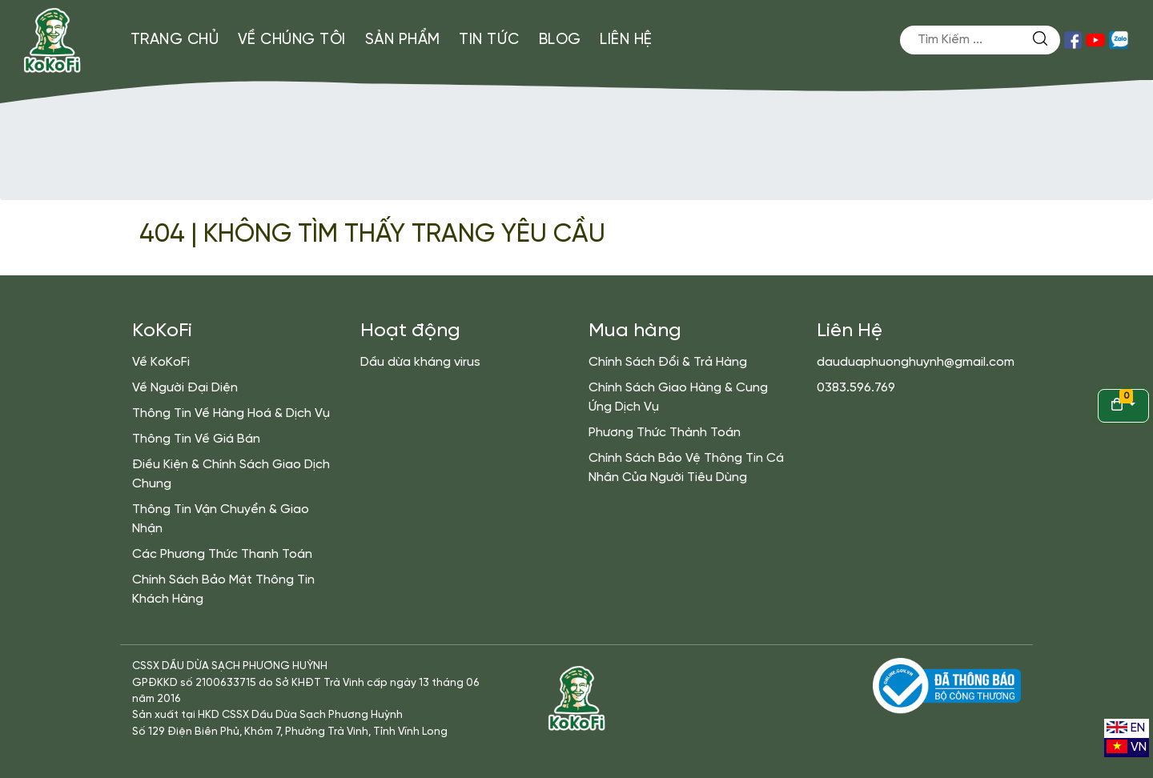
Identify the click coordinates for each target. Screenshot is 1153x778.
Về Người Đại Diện (185, 388)
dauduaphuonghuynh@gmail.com (915, 362)
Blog (560, 40)
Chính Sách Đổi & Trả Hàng (668, 362)
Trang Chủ (175, 40)
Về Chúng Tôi (292, 40)
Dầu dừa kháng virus (420, 362)
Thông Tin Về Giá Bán (196, 439)
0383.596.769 (856, 388)
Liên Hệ (626, 40)
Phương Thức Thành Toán (665, 432)
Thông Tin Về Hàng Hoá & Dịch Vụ (231, 413)
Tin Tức (489, 40)
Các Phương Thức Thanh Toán (222, 554)
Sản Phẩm (402, 40)
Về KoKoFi (161, 362)
